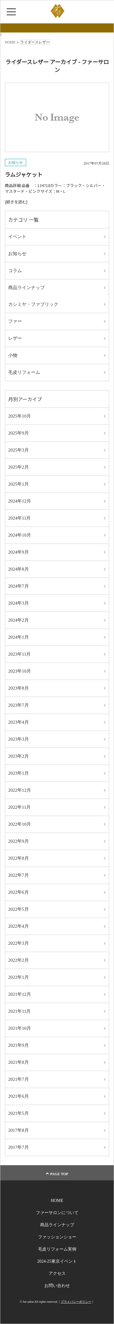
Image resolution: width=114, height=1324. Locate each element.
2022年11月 (19, 807)
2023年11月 (19, 654)
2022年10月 (19, 824)
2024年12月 (19, 501)
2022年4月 (18, 926)
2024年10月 (19, 535)
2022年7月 (18, 875)
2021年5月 (18, 1113)
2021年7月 (18, 1079)
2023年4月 (18, 722)
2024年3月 (18, 603)
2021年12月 (19, 994)
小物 (12, 355)
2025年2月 (18, 467)
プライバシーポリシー (76, 1301)
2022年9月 (18, 841)
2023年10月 (19, 671)
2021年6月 (18, 1096)
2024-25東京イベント (57, 1261)
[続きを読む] (16, 202)
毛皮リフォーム (24, 372)
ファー (15, 321)
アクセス (57, 1273)
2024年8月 (18, 569)
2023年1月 (18, 773)
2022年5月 (18, 909)
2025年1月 (18, 484)
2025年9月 (18, 433)
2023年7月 (18, 705)
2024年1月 (18, 637)
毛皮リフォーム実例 (57, 1249)
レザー (15, 338)
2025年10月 (19, 416)
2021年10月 (19, 1028)
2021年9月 (18, 1045)
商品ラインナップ (26, 287)
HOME (57, 1200)
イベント (17, 236)
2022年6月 (18, 892)
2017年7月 (18, 1147)
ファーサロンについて (57, 1212)
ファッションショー (57, 1237)
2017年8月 (18, 1130)
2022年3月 (18, 943)
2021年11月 (19, 1011)
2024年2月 (18, 620)
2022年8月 (18, 858)
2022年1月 (18, 977)
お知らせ (15, 162)
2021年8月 (18, 1062)
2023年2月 (18, 756)
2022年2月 (18, 960)
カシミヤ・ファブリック (33, 304)
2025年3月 (18, 450)
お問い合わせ (57, 1285)
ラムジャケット (24, 174)
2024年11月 (19, 518)
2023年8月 (18, 688)
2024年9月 (18, 552)
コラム (15, 270)
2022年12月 (19, 790)
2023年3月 (18, 739)
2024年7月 (18, 586)
